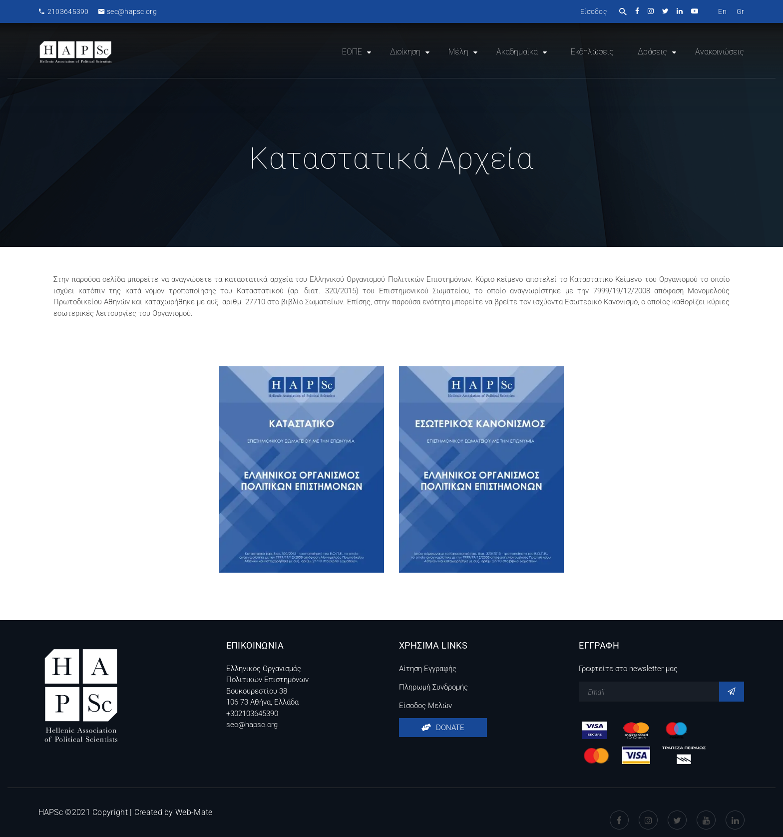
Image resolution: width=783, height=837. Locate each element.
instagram (651, 10)
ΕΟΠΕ (352, 51)
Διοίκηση (405, 51)
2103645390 (63, 11)
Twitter (677, 812)
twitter (666, 10)
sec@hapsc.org (127, 11)
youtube (695, 10)
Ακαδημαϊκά (517, 51)
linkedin (680, 10)
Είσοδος (593, 11)
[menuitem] (722, 11)
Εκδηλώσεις (592, 51)
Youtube (706, 812)
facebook (638, 10)
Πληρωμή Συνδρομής (433, 687)
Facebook (619, 812)
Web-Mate (193, 812)
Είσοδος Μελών (425, 705)
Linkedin (735, 812)
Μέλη (458, 51)
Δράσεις (652, 51)
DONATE (442, 727)
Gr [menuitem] (741, 11)
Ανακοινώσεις (719, 51)
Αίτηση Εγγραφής (427, 668)
